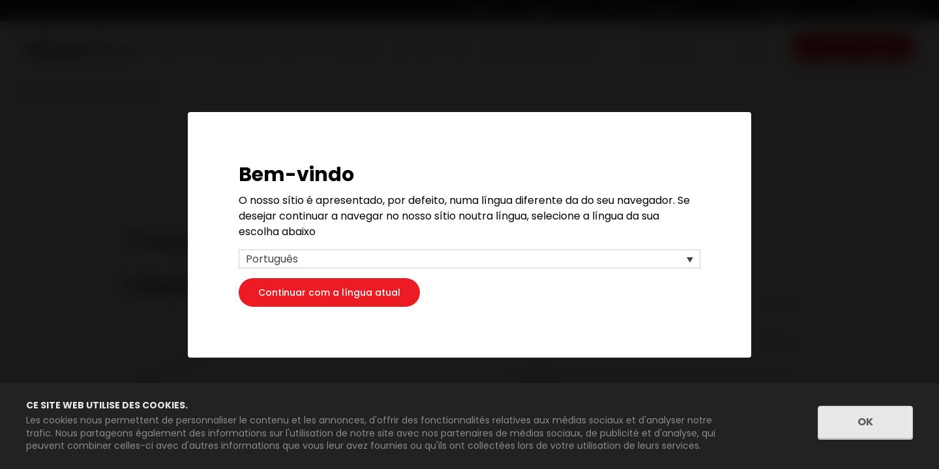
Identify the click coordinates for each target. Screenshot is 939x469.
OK (865, 421)
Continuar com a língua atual (329, 291)
